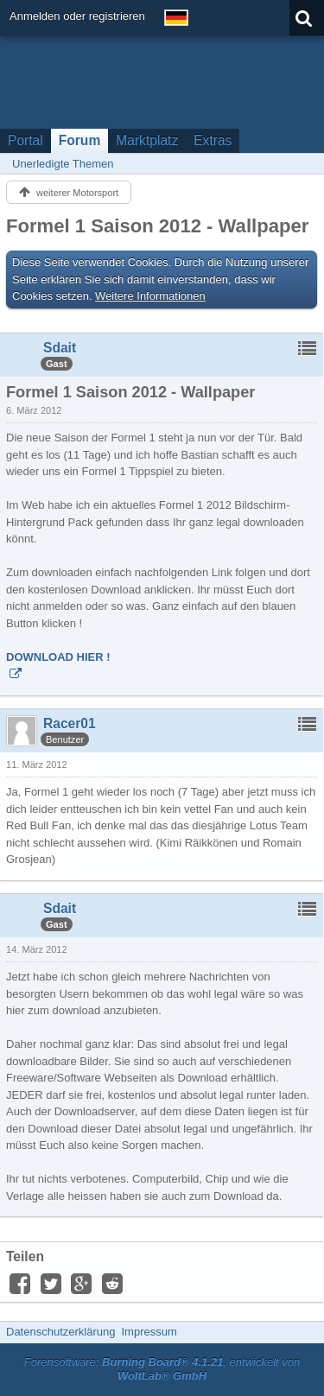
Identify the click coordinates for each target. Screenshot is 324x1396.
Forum (80, 140)
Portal (25, 140)
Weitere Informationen (150, 295)
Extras (213, 140)
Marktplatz (147, 140)
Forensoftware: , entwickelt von (162, 1369)
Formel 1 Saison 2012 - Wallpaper (157, 226)
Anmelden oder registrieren (77, 16)
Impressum (148, 1331)
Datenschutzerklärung (60, 1331)
